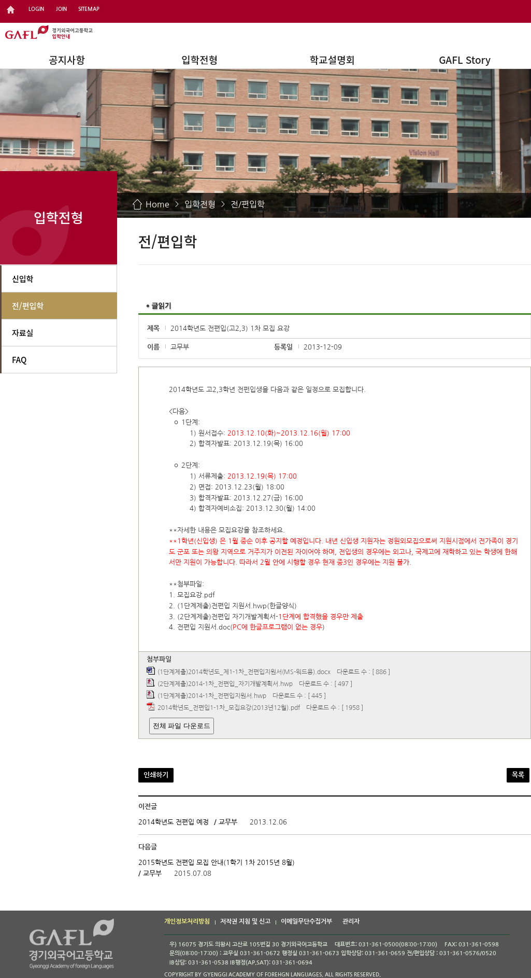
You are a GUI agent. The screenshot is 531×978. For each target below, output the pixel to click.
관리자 (351, 921)
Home (157, 204)
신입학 (22, 278)
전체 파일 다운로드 (181, 726)
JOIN (61, 9)
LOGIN (36, 9)
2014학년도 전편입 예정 (173, 822)
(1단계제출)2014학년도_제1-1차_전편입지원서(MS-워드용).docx (244, 672)
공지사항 (67, 59)
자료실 (22, 332)
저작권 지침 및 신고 (245, 921)
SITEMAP (88, 9)
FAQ (19, 359)
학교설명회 (332, 59)
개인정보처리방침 (187, 921)
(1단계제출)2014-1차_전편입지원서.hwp (211, 696)
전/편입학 (248, 204)
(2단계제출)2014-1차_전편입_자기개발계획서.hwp (225, 684)
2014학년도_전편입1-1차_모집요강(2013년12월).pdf (228, 708)
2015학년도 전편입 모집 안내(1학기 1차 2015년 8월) (216, 862)
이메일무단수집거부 (306, 921)
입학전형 (199, 59)
